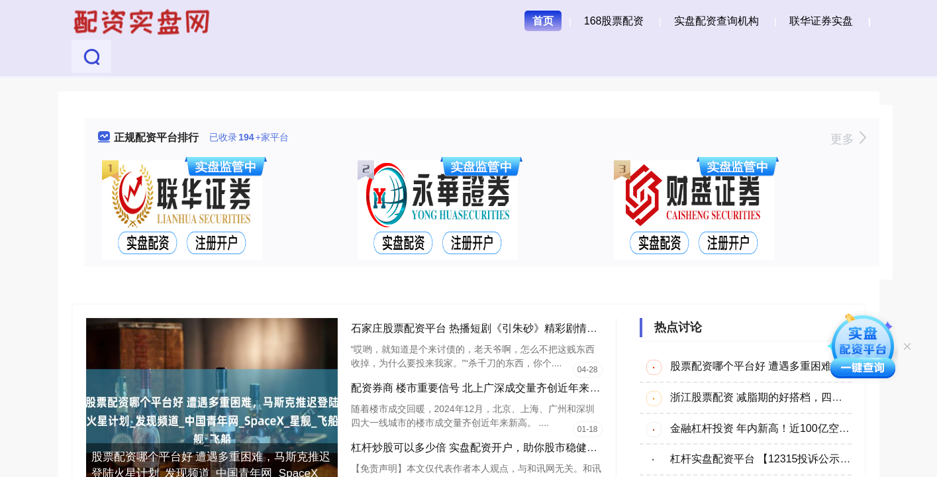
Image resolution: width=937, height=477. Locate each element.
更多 (847, 139)
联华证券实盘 (821, 20)
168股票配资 (614, 20)
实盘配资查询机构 (716, 20)
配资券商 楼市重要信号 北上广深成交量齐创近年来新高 (481, 388)
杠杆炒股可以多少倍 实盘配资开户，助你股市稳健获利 (479, 447)
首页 (543, 20)
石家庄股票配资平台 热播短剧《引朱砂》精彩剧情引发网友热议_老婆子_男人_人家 (546, 328)
